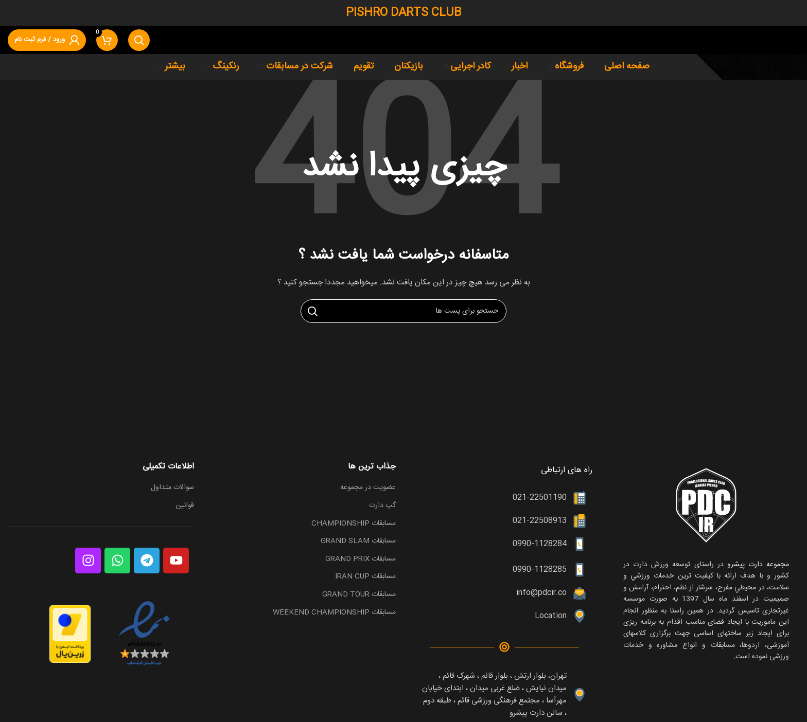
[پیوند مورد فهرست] (504, 498)
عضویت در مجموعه (368, 488)
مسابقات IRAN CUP (365, 577)
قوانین (185, 506)
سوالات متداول (172, 488)
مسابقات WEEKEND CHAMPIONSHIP (334, 613)
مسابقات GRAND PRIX (360, 559)
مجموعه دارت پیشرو (756, 564)
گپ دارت (382, 506)
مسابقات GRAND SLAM (358, 541)
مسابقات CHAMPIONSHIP (353, 524)
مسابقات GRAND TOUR (359, 595)
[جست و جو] (139, 40)
